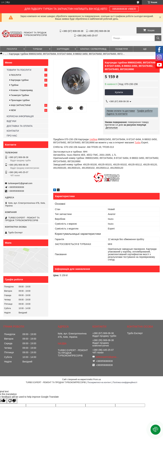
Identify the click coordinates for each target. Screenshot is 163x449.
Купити (119, 92)
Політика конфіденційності (125, 382)
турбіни (93, 139)
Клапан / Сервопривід (22, 90)
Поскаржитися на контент (99, 382)
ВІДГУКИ (11, 121)
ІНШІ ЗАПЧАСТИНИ (21, 105)
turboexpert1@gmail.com (20, 183)
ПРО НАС (12, 135)
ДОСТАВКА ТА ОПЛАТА (19, 126)
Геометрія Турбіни (20, 95)
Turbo (138, 142)
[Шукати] (158, 38)
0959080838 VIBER (124, 9)
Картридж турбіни (20, 80)
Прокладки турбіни (20, 100)
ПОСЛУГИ (12, 49)
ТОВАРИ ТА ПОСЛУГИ (19, 70)
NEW (13, 110)
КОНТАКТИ (13, 130)
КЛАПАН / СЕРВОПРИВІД (93, 49)
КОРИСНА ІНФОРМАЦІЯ (20, 116)
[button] (156, 430)
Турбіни (14, 85)
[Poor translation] (12, 401)
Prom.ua (97, 379)
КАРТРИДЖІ (63, 49)
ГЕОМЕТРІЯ (121, 49)
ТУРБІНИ (37, 49)
